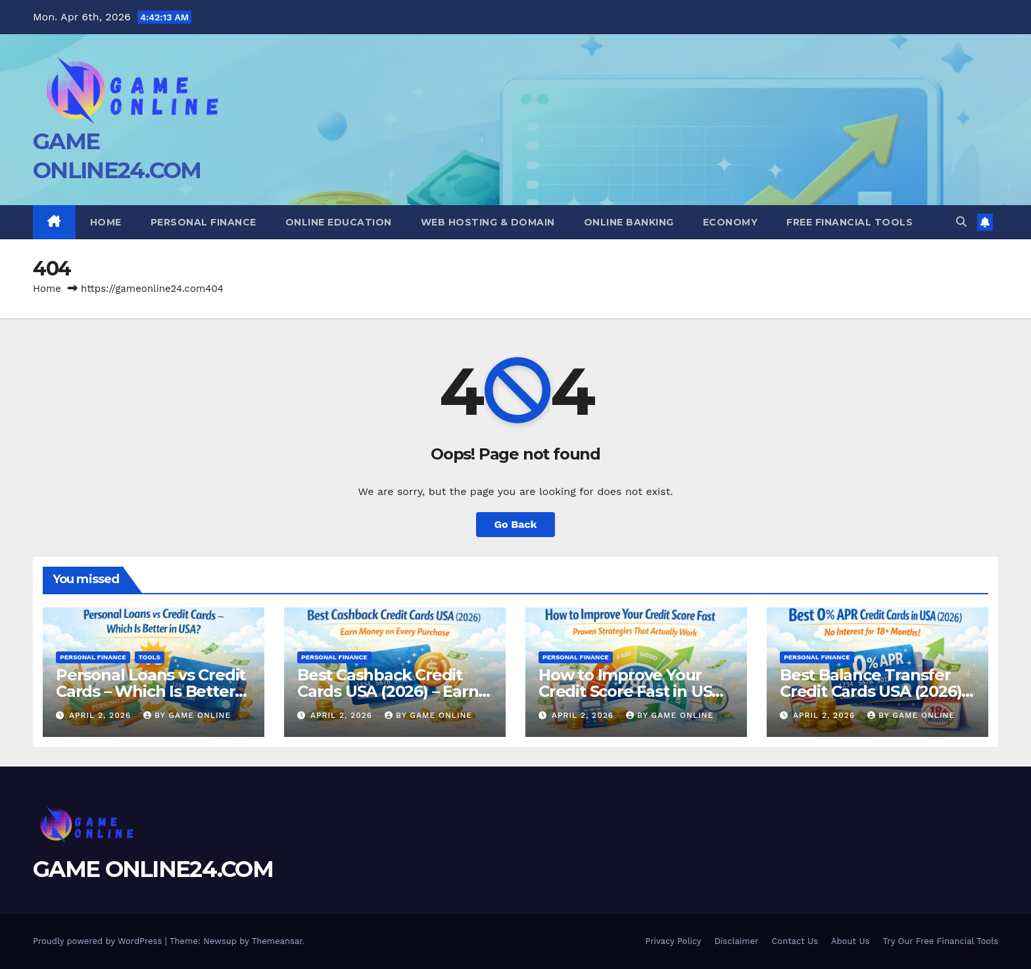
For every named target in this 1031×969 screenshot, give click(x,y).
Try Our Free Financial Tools (940, 941)
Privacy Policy (673, 941)
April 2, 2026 (101, 715)
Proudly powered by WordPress (99, 941)
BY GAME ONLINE (187, 715)
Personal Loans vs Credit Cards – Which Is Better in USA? (150, 691)
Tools (149, 657)
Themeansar (277, 941)
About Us (850, 941)
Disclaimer (737, 941)
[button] (961, 222)
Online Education (338, 222)
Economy (730, 222)
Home (106, 222)
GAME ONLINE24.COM (153, 869)
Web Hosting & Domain (488, 222)
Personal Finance (203, 222)
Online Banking (629, 222)
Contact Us (794, 941)
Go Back (515, 524)
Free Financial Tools (849, 222)
